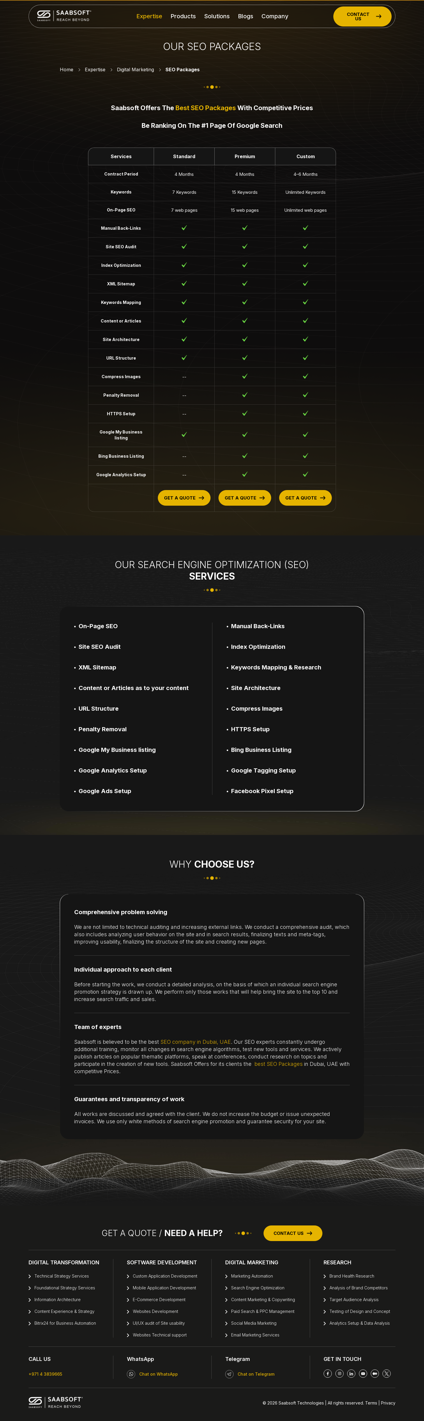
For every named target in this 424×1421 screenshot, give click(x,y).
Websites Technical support (160, 1334)
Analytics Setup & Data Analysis (359, 1323)
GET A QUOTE (184, 498)
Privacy (387, 1402)
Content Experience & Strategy (64, 1311)
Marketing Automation (252, 1275)
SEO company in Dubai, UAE (195, 1042)
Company (275, 16)
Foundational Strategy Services (64, 1287)
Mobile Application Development (164, 1287)
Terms (371, 1402)
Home (66, 69)
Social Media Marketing (253, 1323)
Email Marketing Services (255, 1334)
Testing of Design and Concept (359, 1311)
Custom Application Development (165, 1275)
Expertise (149, 16)
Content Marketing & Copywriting (263, 1299)
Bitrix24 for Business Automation (65, 1323)
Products (183, 16)
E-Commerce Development (159, 1299)
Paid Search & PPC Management (262, 1311)
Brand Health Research (351, 1275)
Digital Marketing (135, 69)
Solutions (217, 16)
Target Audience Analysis (354, 1299)
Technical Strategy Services (61, 1275)
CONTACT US (364, 16)
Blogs (245, 16)
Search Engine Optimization (257, 1287)
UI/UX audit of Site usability (159, 1323)
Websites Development (155, 1311)
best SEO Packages (205, 108)
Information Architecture (57, 1299)
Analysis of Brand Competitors (358, 1287)
